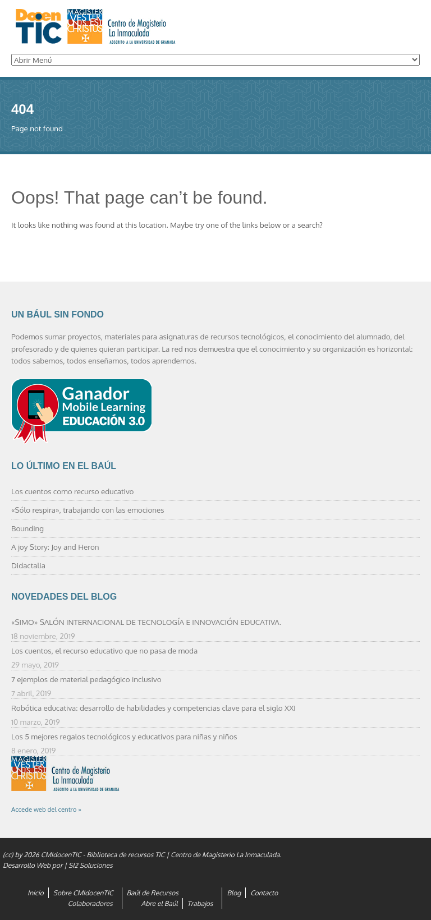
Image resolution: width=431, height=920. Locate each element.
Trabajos (200, 903)
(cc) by (12, 854)
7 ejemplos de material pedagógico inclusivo (86, 679)
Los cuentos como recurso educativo (72, 491)
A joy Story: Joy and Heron (55, 546)
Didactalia (28, 565)
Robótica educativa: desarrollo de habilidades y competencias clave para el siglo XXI (153, 707)
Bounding (27, 528)
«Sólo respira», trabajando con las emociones (87, 509)
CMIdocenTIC (61, 854)
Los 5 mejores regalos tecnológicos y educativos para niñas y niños (124, 736)
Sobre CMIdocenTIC (83, 893)
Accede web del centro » (46, 809)
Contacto (264, 893)
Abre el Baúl (159, 903)
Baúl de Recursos (152, 893)
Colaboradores (90, 903)
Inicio (35, 893)
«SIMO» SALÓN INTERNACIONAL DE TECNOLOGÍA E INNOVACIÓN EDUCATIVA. (146, 622)
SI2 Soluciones (90, 865)
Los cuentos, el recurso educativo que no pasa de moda (104, 650)
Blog (234, 893)
